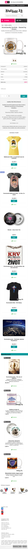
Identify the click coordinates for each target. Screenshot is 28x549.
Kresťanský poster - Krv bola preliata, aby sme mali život (14, 267)
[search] (22, 15)
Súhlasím (24, 546)
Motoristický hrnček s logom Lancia (14, 473)
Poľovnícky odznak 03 (14, 440)
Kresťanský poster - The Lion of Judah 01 (14, 377)
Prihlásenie (12, 5)
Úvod (3, 25)
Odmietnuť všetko (17, 546)
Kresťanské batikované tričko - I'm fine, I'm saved (14, 194)
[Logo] (14, 11)
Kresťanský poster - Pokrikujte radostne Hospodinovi (14, 340)
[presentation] (3, 46)
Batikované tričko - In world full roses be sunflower (14, 157)
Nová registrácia (20, 5)
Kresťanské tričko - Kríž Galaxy (14, 302)
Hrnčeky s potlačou (8, 25)
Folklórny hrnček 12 (14, 409)
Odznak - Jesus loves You (14, 229)
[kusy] (4, 96)
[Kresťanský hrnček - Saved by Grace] (14, 46)
